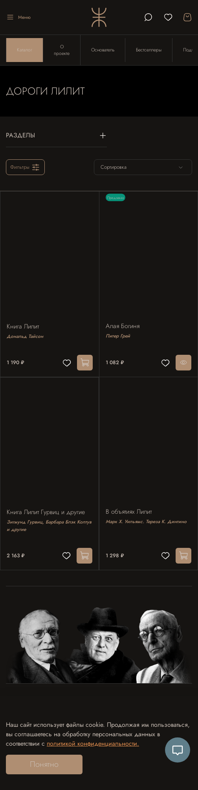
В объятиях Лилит (129, 511)
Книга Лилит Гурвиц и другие (46, 511)
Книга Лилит (23, 326)
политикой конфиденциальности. (93, 743)
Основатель (102, 49)
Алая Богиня (122, 325)
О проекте (62, 50)
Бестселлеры (148, 49)
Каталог (24, 49)
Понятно (44, 764)
